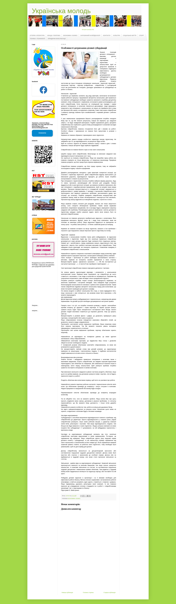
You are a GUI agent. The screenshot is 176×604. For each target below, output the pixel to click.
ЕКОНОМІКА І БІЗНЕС (70, 35)
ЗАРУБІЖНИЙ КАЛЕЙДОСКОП (90, 35)
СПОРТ (141, 35)
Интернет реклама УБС (88, 29)
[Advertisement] (88, 575)
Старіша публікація (109, 592)
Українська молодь (61, 11)
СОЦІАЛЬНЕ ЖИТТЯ (129, 35)
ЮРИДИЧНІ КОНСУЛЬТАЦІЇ (57, 38)
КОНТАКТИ (106, 35)
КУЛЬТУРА (116, 35)
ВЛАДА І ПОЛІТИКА (53, 35)
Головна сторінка (88, 592)
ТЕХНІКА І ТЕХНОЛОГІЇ (37, 38)
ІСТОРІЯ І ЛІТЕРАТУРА (37, 35)
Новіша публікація (67, 592)
